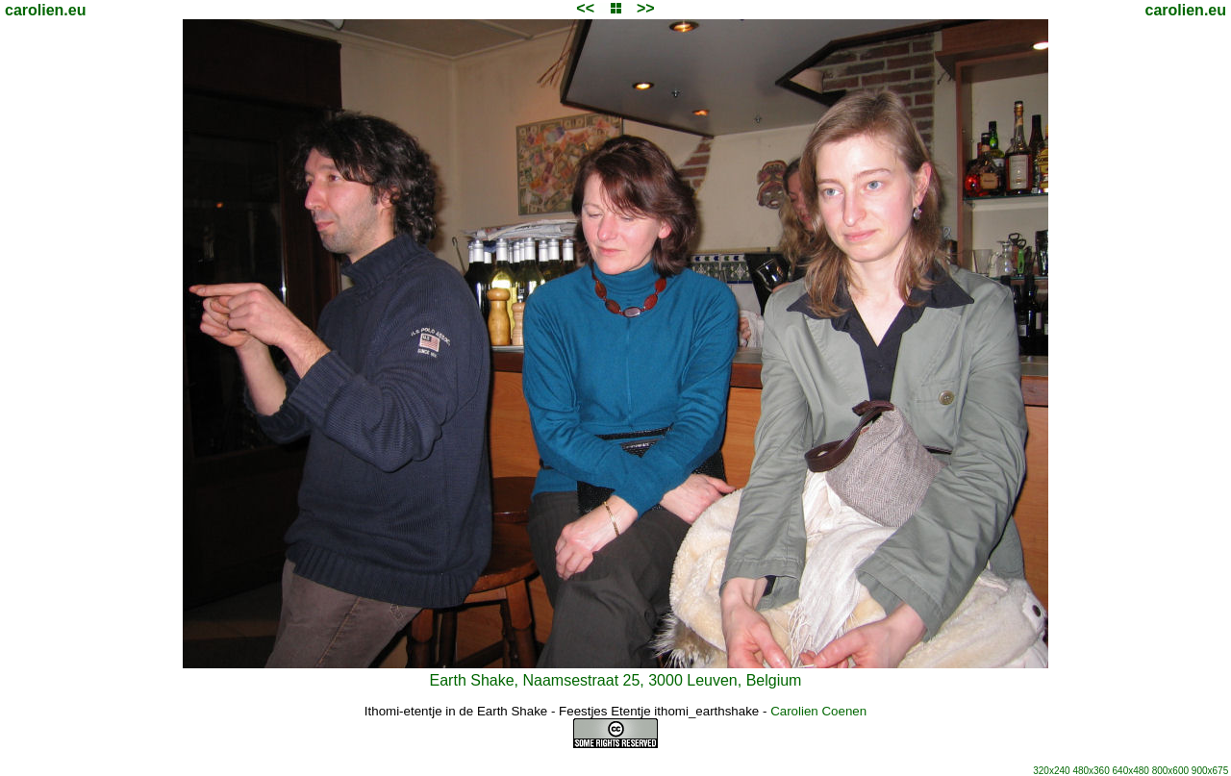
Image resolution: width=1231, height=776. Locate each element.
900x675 (1210, 770)
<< (585, 8)
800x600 (1170, 770)
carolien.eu (45, 10)
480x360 (1090, 770)
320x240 (1051, 770)
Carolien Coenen (818, 711)
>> (646, 8)
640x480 (1131, 770)
